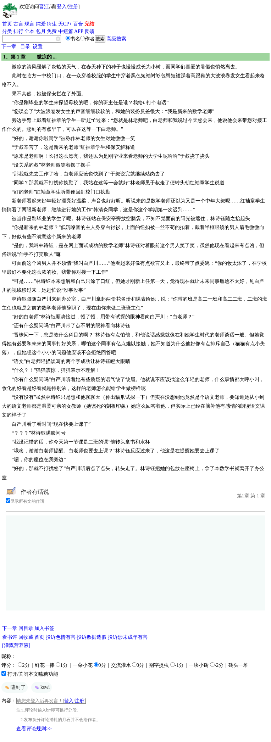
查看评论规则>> (34, 728)
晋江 (44, 6)
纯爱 (41, 24)
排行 (18, 31)
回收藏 (25, 637)
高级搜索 (116, 38)
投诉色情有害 (61, 637)
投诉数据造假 (91, 637)
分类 (7, 31)
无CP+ (65, 24)
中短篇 (65, 31)
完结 (89, 24)
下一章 (8, 46)
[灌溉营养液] (16, 645)
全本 (29, 31)
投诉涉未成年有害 (128, 637)
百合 (78, 24)
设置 (38, 46)
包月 (41, 31)
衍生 (52, 24)
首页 (7, 24)
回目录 (25, 628)
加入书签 (44, 628)
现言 (29, 24)
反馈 (89, 31)
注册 (73, 6)
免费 (52, 31)
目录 (25, 46)
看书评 (9, 637)
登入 (62, 6)
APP (78, 31)
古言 (18, 24)
